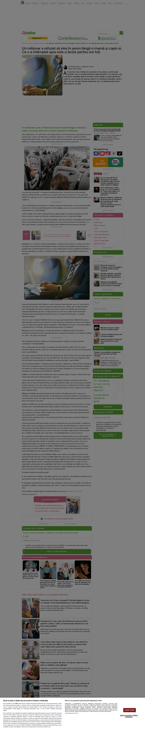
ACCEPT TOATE (129, 710)
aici (23, 721)
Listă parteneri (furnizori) (71, 713)
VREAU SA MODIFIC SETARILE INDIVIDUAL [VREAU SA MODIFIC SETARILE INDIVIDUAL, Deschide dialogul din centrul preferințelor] (129, 716)
